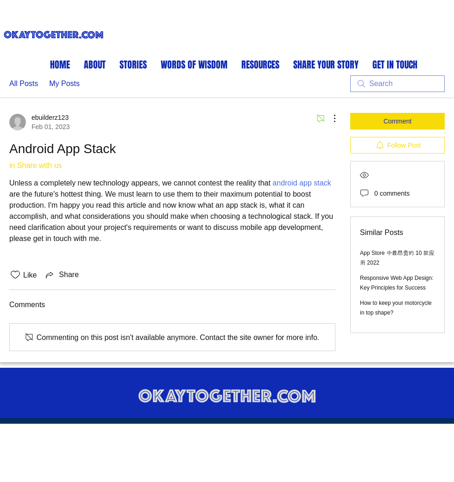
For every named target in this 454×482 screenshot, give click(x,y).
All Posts (23, 83)
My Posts (64, 83)
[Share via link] (61, 274)
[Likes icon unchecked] (15, 274)
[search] (397, 83)
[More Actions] (329, 118)
